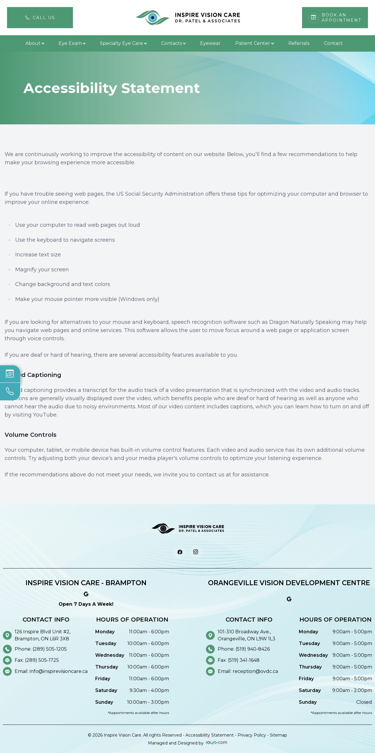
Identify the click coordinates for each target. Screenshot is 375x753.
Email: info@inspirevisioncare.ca (51, 671)
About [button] (34, 43)
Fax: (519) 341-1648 (239, 660)
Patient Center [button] (254, 43)
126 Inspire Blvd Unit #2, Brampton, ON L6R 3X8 (42, 635)
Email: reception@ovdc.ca (248, 671)
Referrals (298, 43)
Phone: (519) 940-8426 (244, 649)
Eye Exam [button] (72, 43)
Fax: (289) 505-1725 (37, 660)
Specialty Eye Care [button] (123, 43)
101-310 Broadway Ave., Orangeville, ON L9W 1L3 (246, 635)
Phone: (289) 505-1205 (41, 649)
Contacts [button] (173, 43)
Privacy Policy (252, 735)
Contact (333, 43)
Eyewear (210, 43)
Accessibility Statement (209, 735)
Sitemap (278, 735)
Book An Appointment (341, 17)
